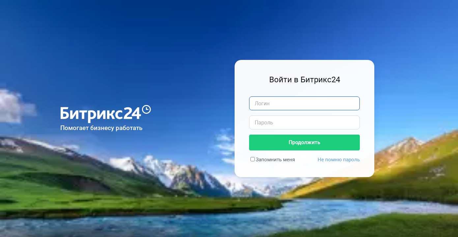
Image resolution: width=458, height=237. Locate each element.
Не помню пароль (339, 159)
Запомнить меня (275, 159)
